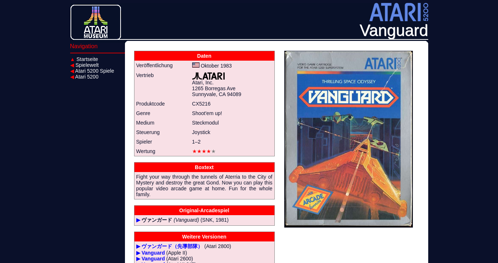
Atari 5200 (84, 77)
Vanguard (153, 253)
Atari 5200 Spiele (92, 71)
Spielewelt (84, 65)
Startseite (84, 59)
